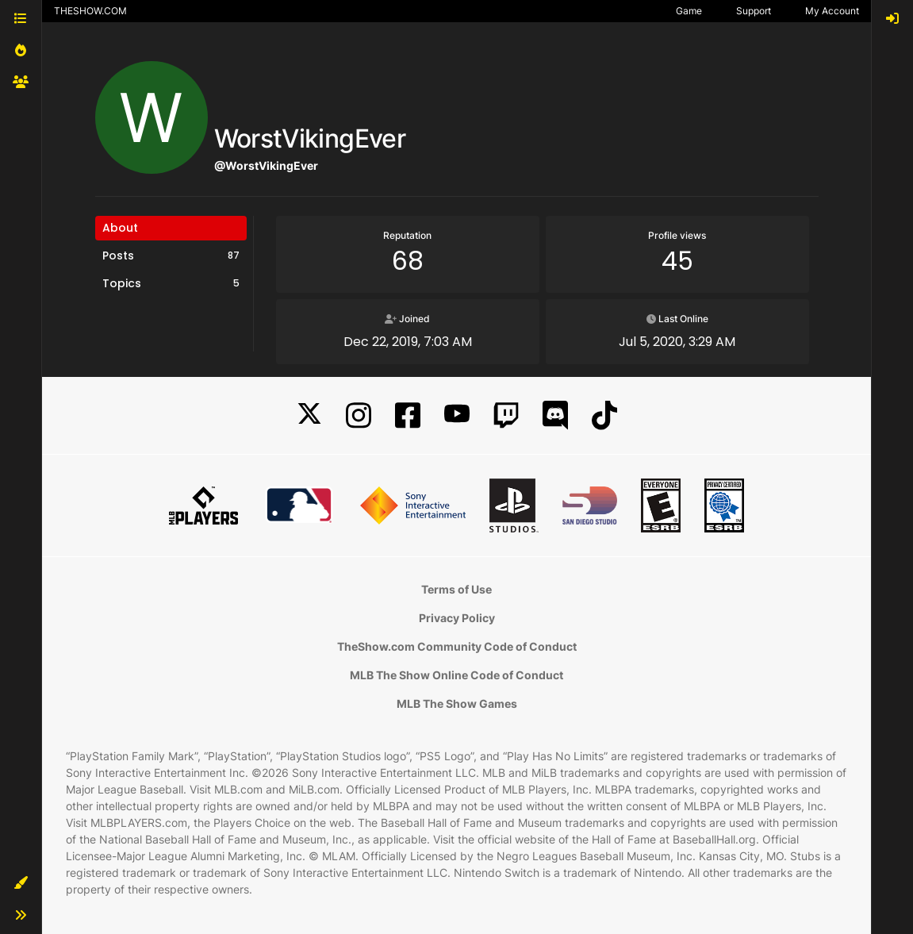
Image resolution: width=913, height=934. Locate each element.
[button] (20, 883)
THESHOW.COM (90, 11)
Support (753, 11)
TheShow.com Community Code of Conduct (457, 646)
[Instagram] (358, 415)
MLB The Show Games (457, 703)
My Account (832, 11)
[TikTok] (604, 415)
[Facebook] (407, 415)
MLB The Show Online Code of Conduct (456, 675)
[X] (309, 415)
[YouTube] (457, 415)
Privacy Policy (457, 618)
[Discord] (555, 415)
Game (689, 11)
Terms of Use (456, 589)
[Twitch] (506, 415)
